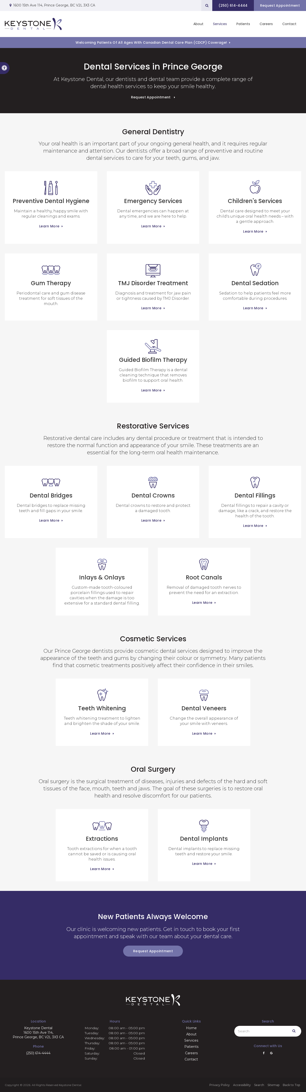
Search (259, 1085)
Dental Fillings (255, 486)
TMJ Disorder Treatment (153, 274)
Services (191, 1040)
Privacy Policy (219, 1085)
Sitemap (273, 1085)
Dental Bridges (51, 486)
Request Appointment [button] (280, 5)
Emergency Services (153, 191)
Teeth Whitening (102, 699)
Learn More (49, 226)
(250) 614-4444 (38, 1053)
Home (191, 1028)
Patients (243, 23)
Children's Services (255, 191)
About (191, 1034)
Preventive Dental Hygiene (51, 191)
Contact (289, 23)
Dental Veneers (203, 699)
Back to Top (291, 1085)
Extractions (102, 829)
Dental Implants (204, 829)
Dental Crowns (153, 486)
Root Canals (204, 568)
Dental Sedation (255, 274)
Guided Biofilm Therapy (153, 350)
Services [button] (220, 23)
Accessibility (242, 1085)
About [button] (198, 23)
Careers (266, 23)
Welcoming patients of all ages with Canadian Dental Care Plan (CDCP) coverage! (151, 42)
